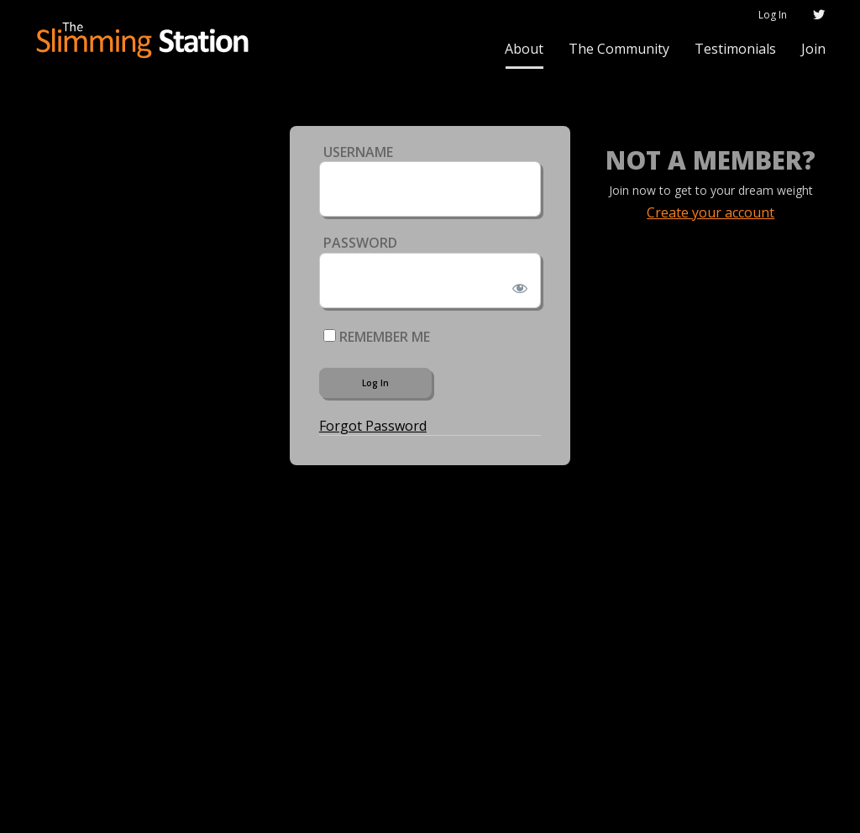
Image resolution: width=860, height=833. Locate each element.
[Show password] (517, 285)
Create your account (710, 212)
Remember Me (376, 336)
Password (360, 242)
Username (358, 152)
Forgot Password (373, 425)
